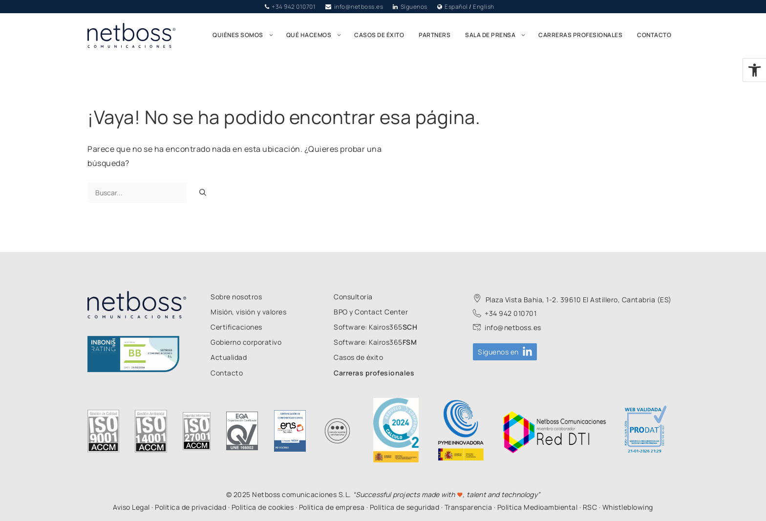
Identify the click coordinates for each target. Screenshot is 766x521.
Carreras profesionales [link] (580, 35)
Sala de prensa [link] (498, 35)
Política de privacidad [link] (190, 507)
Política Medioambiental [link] (537, 507)
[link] (754, 70)
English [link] (483, 6)
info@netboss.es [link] (358, 6)
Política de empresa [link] (332, 507)
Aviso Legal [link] (131, 507)
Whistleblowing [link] (627, 507)
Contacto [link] (654, 35)
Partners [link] (434, 35)
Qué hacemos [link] (316, 35)
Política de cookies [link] (263, 507)
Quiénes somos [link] (246, 35)
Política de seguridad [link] (405, 507)
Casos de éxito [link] (379, 35)
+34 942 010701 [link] (294, 6)
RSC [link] (590, 507)
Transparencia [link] (468, 507)
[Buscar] (202, 192)
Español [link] (456, 6)
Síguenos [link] (414, 6)
